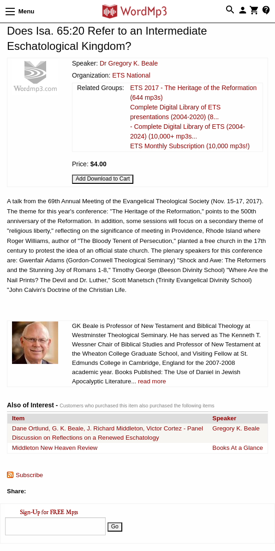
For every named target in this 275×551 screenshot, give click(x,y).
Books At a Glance (237, 447)
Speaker (224, 418)
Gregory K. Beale (235, 428)
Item (18, 418)
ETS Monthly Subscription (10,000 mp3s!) (190, 146)
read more (152, 381)
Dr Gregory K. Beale (129, 63)
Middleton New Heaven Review (54, 447)
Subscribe (29, 475)
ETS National (131, 75)
